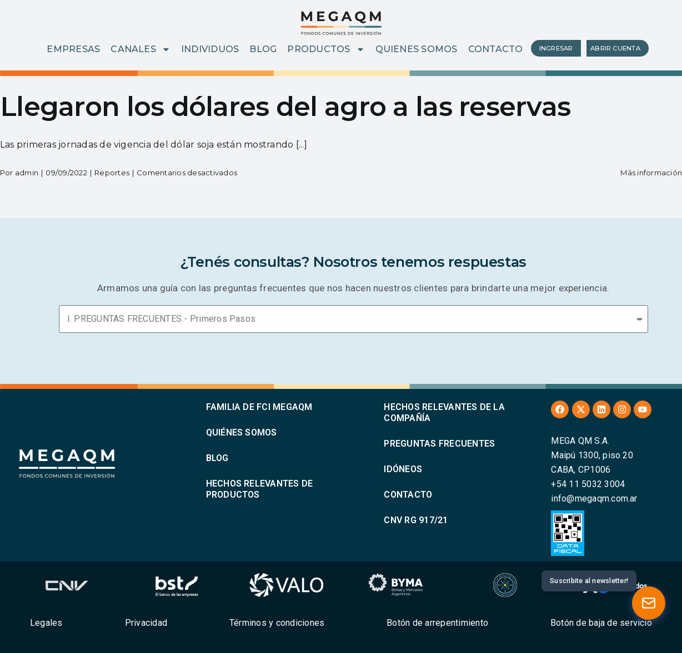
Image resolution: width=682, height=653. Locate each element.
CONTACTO (495, 49)
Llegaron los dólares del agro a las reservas (285, 106)
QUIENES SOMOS (416, 49)
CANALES (140, 49)
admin (26, 172)
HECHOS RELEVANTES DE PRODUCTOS (259, 489)
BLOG (263, 49)
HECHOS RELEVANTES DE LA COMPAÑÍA (444, 412)
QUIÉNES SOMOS (241, 432)
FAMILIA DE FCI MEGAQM (259, 407)
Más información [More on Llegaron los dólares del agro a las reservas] (651, 172)
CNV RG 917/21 (416, 520)
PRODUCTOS (325, 49)
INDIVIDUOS (210, 49)
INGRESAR (556, 48)
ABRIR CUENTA (615, 48)
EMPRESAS (73, 49)
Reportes (111, 172)
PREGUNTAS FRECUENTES (439, 443)
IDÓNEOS (403, 469)
